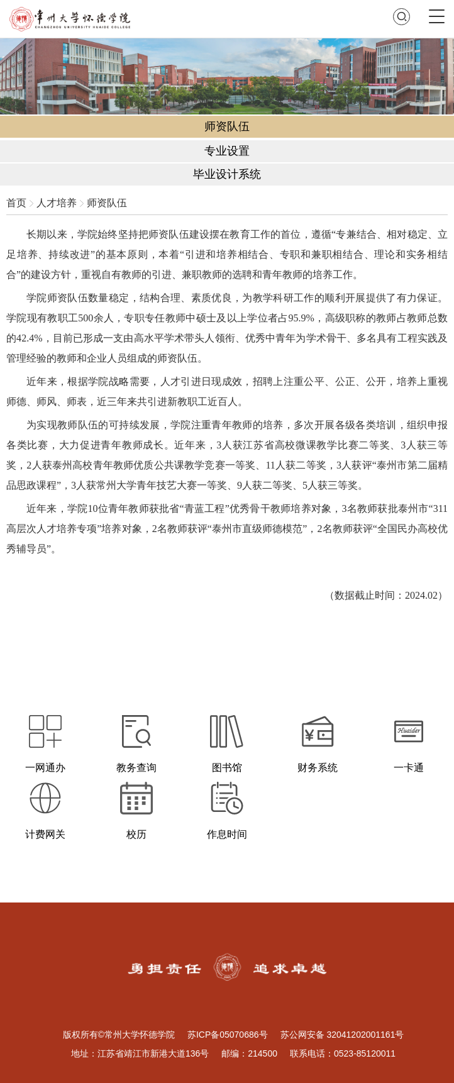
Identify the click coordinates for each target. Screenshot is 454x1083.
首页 (16, 202)
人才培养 (56, 202)
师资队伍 (107, 202)
